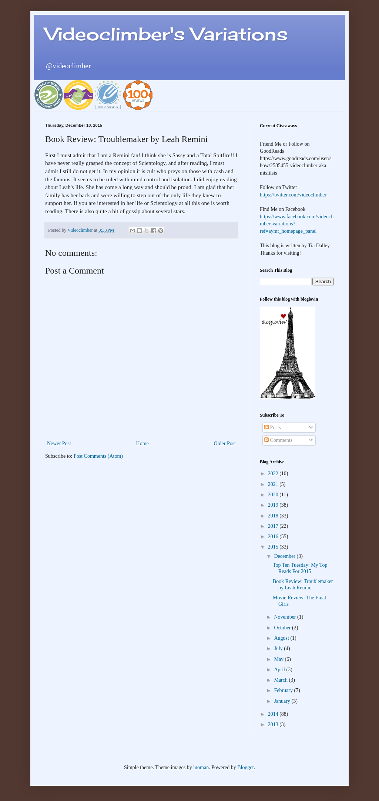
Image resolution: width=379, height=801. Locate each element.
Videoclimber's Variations (166, 34)
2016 (274, 536)
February (284, 690)
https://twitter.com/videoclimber (293, 195)
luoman (201, 767)
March (281, 680)
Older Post (225, 443)
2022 (274, 473)
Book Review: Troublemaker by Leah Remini (303, 584)
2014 (274, 714)
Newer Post (59, 443)
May (279, 659)
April (280, 669)
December (285, 556)
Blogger (245, 767)
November (285, 617)
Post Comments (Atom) (98, 456)
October (283, 627)
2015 (274, 547)
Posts (272, 427)
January (282, 701)
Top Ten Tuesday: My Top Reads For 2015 (300, 568)
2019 (274, 505)
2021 (274, 484)
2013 (274, 724)
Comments (278, 440)
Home (142, 443)
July (279, 648)
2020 (274, 494)
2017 (274, 526)
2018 (274, 516)
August (282, 638)
